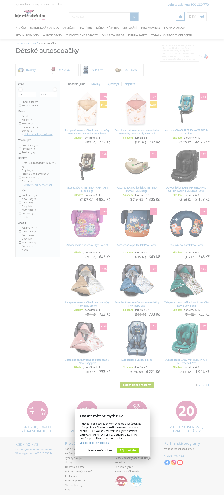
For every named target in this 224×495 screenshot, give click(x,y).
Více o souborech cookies (94, 442)
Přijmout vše (128, 450)
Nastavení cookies (100, 450)
